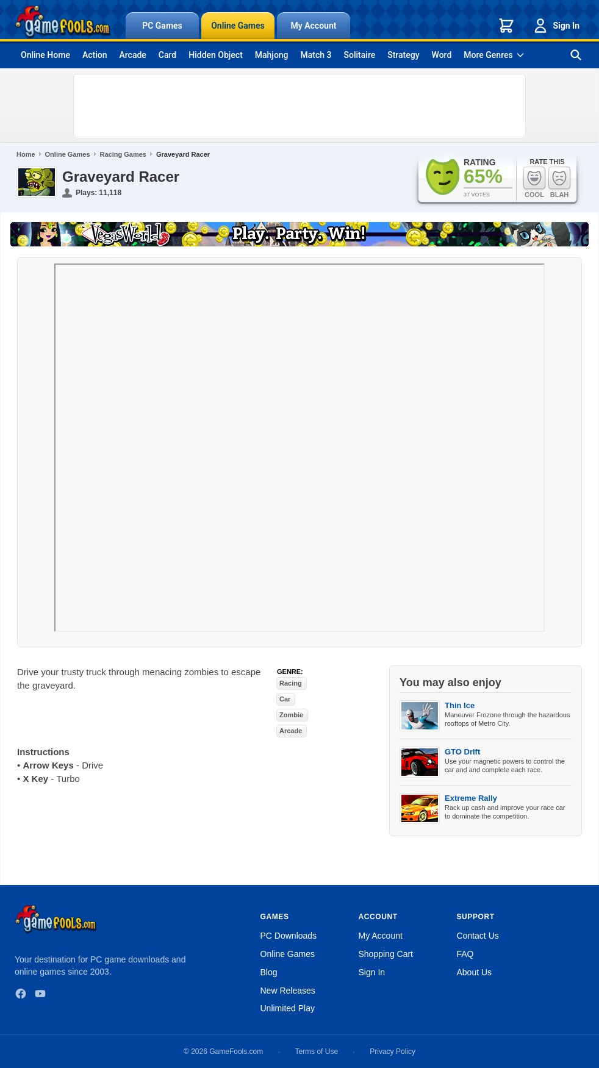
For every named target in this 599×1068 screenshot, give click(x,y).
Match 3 (316, 55)
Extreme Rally (471, 798)
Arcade (132, 55)
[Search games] (575, 54)
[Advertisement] (299, 105)
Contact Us (478, 936)
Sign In (555, 25)
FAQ (465, 954)
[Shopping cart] (506, 25)
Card (167, 55)
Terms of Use (316, 1051)
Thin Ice (460, 705)
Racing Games (123, 154)
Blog (269, 972)
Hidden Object (215, 55)
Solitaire (360, 55)
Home (25, 154)
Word (442, 55)
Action (94, 55)
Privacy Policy (392, 1051)
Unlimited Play (287, 1008)
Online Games (238, 25)
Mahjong (272, 55)
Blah (559, 182)
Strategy (403, 55)
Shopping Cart (386, 954)
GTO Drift (462, 751)
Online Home (45, 55)
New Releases (287, 990)
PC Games (162, 25)
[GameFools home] (63, 22)
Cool (534, 182)
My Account (314, 25)
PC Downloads (288, 936)
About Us (474, 972)
